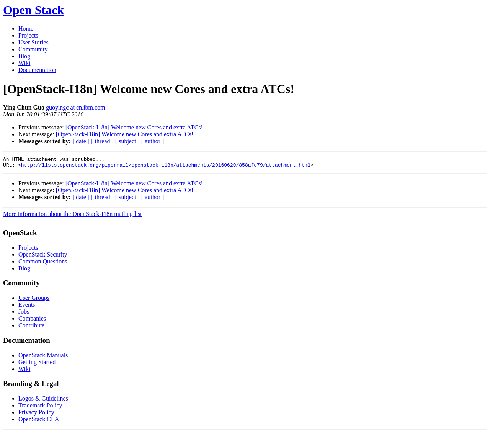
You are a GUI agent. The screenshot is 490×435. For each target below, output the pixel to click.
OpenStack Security (42, 256)
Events (26, 307)
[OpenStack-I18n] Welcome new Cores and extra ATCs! (134, 127)
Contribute (31, 327)
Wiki (24, 63)
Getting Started (37, 364)
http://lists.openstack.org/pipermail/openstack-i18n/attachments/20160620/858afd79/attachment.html (166, 167)
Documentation (37, 70)
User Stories (33, 42)
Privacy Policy (36, 414)
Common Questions (42, 263)
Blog (24, 56)
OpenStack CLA (38, 421)
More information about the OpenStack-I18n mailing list (72, 216)
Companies (32, 320)
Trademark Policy (40, 407)
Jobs (23, 314)
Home (25, 28)
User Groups (33, 300)
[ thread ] (102, 141)
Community (32, 49)
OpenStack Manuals (43, 357)
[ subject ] (127, 141)
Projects (28, 35)
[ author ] (152, 141)
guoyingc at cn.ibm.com (75, 107)
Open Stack (33, 10)
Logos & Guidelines (43, 400)
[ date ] (81, 141)
